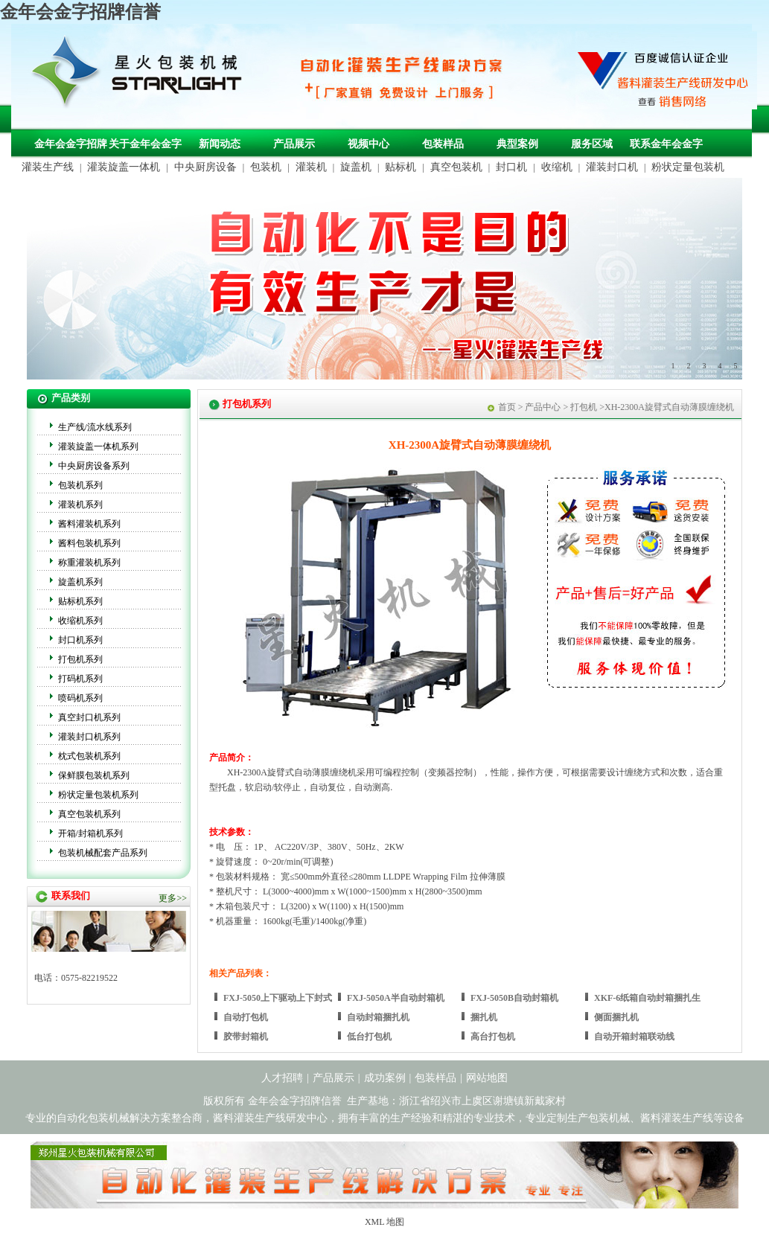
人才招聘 (282, 1077)
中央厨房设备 (205, 167)
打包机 (583, 407)
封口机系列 (80, 640)
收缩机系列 (80, 620)
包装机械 (609, 1118)
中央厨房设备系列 (94, 466)
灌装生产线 (48, 167)
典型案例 (517, 144)
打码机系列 (80, 678)
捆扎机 (483, 1017)
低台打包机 (369, 1036)
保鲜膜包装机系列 (94, 775)
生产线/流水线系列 (95, 427)
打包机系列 (80, 659)
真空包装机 (456, 167)
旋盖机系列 (80, 582)
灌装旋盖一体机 (123, 167)
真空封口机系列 (89, 717)
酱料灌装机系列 (89, 524)
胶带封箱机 (245, 1036)
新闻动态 (219, 144)
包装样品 (443, 144)
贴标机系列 (80, 601)
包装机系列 (80, 485)
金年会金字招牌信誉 (80, 12)
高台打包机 (492, 1036)
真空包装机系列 (89, 814)
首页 (507, 407)
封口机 (511, 167)
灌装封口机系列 (89, 736)
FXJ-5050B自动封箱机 (514, 998)
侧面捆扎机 (616, 1017)
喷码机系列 (80, 698)
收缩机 (556, 167)
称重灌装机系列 (89, 562)
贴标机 (400, 167)
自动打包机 (245, 1017)
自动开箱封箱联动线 (634, 1036)
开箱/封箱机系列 (90, 833)
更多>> (173, 898)
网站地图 (487, 1077)
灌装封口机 (612, 167)
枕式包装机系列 (89, 756)
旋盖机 (355, 167)
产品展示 (294, 144)
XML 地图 (384, 1222)
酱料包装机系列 (89, 543)
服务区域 (592, 144)
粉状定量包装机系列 (98, 795)
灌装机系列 (80, 504)
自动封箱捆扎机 (378, 1017)
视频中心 (368, 144)
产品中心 (543, 407)
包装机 (265, 167)
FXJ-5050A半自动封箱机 (395, 998)
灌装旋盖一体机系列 (98, 446)
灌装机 (311, 167)
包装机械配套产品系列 (102, 853)
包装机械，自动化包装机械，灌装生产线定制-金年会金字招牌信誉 (142, 75)
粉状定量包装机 (687, 167)
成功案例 (385, 1077)
